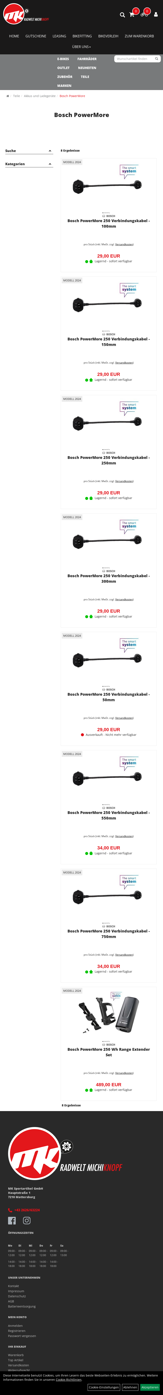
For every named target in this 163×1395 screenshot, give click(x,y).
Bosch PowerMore (72, 96)
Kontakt (13, 1286)
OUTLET (63, 68)
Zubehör (64, 77)
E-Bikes (63, 59)
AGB (11, 1301)
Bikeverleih (108, 36)
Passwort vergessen (22, 1336)
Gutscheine (35, 36)
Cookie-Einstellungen (104, 1387)
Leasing (59, 36)
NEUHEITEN (87, 68)
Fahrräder (87, 59)
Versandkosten (124, 244)
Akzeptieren (150, 1387)
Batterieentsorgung (22, 1306)
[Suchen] (157, 58)
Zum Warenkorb (139, 36)
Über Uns (81, 46)
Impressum (16, 1291)
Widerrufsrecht (19, 1370)
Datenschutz (17, 1296)
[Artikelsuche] (122, 15)
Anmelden (15, 1326)
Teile (85, 77)
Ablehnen (130, 1387)
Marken (64, 85)
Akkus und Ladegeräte (40, 96)
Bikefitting (82, 36)
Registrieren (16, 1331)
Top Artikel (15, 1360)
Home (14, 36)
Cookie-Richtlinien (69, 1380)
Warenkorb (16, 1355)
